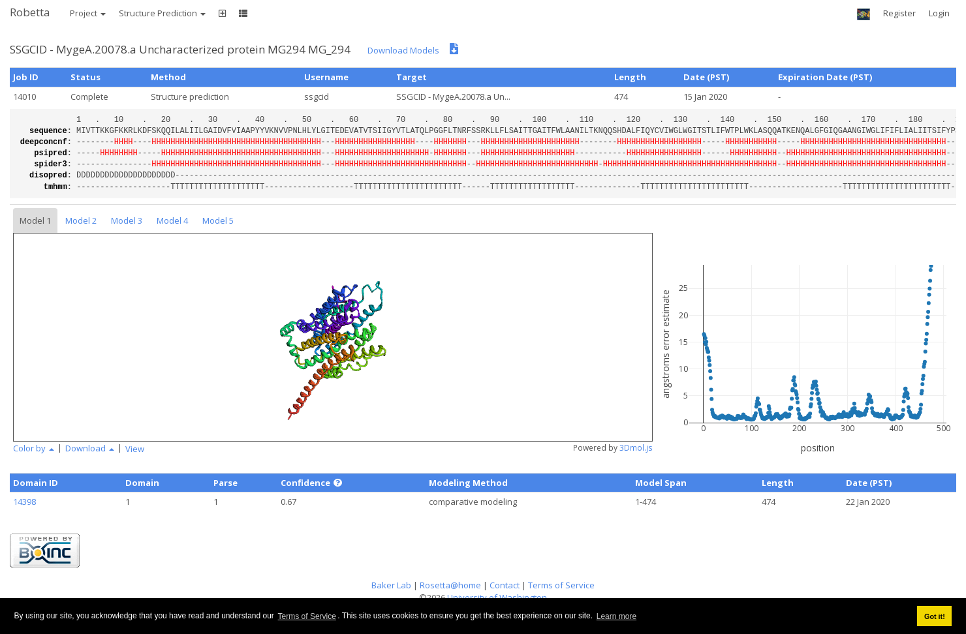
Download (89, 448)
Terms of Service (307, 616)
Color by (33, 448)
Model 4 (172, 220)
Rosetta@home (450, 585)
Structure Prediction (162, 13)
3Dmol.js (636, 447)
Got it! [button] (934, 616)
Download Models (403, 50)
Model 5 (218, 220)
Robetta (30, 12)
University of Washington (497, 597)
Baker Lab (391, 585)
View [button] (134, 449)
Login (939, 13)
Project (88, 13)
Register (899, 13)
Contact (505, 585)
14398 (24, 501)
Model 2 (81, 220)
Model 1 (35, 220)
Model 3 (126, 220)
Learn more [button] (616, 616)
